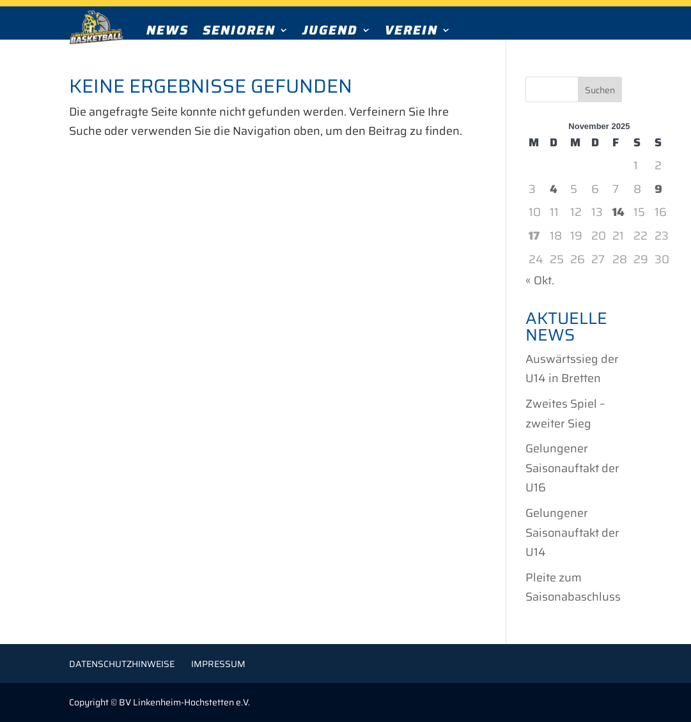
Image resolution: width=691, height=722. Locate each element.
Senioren (239, 33)
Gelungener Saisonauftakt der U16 (572, 468)
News (167, 33)
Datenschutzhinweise (122, 664)
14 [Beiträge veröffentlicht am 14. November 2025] (618, 212)
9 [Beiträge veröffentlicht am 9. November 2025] (658, 189)
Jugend (330, 33)
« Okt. (539, 280)
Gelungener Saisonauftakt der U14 (572, 532)
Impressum (218, 664)
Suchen (600, 90)
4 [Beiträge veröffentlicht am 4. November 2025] (553, 189)
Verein (411, 33)
